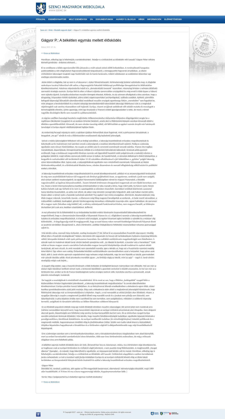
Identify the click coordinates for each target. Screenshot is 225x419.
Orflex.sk (90, 414)
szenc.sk (79, 412)
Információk (154, 19)
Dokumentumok (104, 19)
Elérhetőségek (173, 19)
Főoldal (40, 19)
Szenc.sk (43, 30)
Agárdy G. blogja (126, 19)
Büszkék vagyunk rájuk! (63, 30)
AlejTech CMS (109, 414)
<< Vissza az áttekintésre (50, 53)
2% (91, 19)
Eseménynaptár (57, 19)
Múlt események (78, 19)
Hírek (141, 19)
